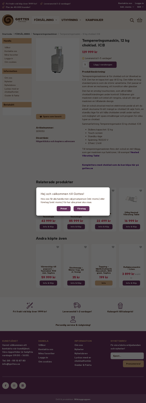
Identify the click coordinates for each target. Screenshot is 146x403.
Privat (64, 208)
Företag (81, 208)
